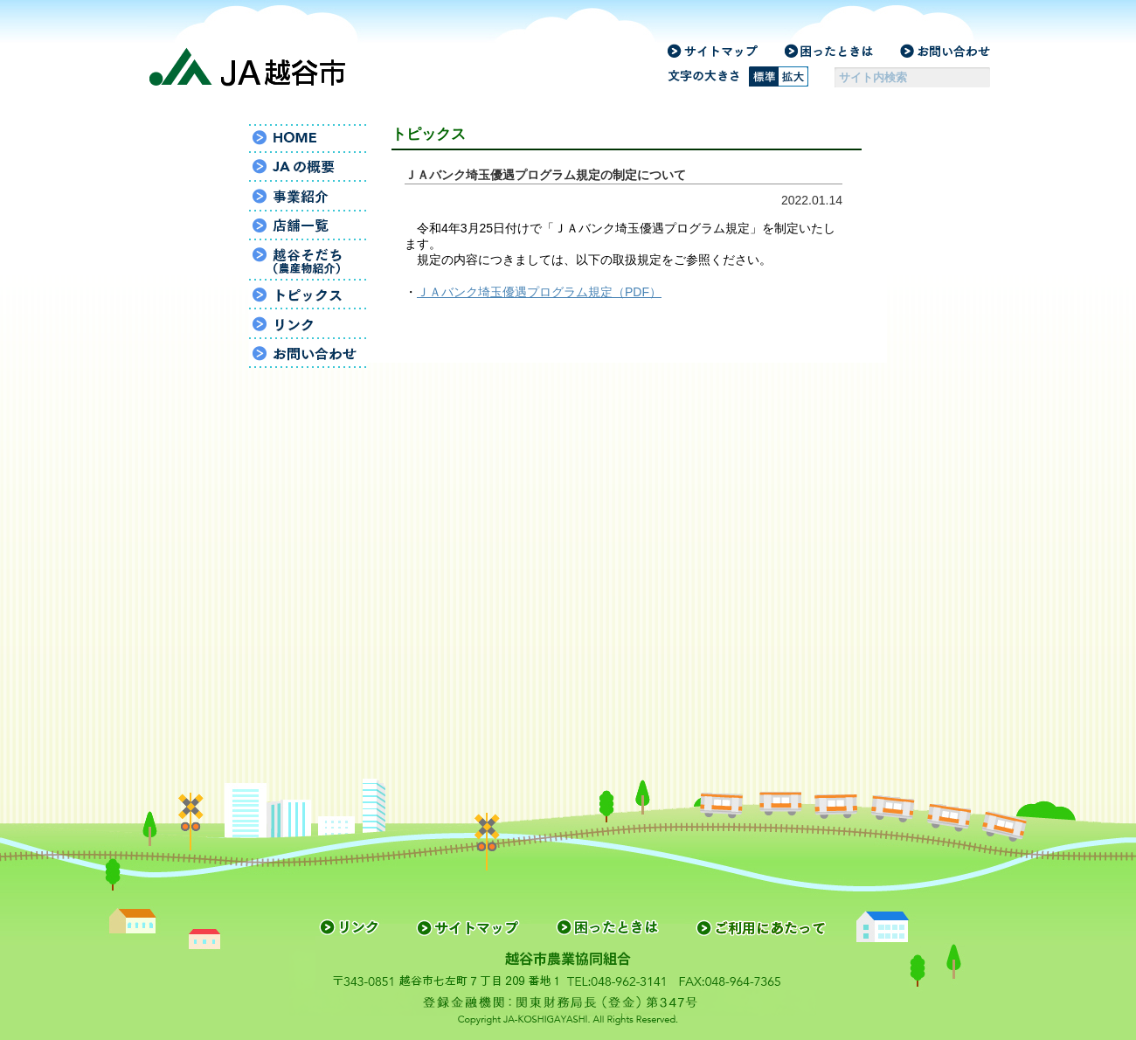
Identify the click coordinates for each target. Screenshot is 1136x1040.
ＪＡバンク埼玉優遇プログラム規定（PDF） (539, 292)
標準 (764, 76)
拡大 (793, 76)
